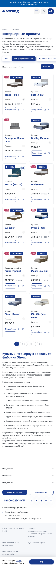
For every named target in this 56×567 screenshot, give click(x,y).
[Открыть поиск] (37, 11)
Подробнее (10, 109)
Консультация (41, 492)
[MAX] (41, 500)
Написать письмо (14, 492)
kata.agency (40, 542)
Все (6, 58)
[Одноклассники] (32, 500)
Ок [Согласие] (41, 562)
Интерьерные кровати (23, 58)
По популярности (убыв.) (13, 67)
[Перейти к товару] (15, 94)
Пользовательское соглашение (10, 543)
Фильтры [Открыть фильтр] (47, 66)
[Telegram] (46, 500)
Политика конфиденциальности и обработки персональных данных (40, 532)
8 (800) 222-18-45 (14, 500)
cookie (18, 561)
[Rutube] (51, 500)
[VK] (36, 500)
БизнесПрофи (8, 554)
